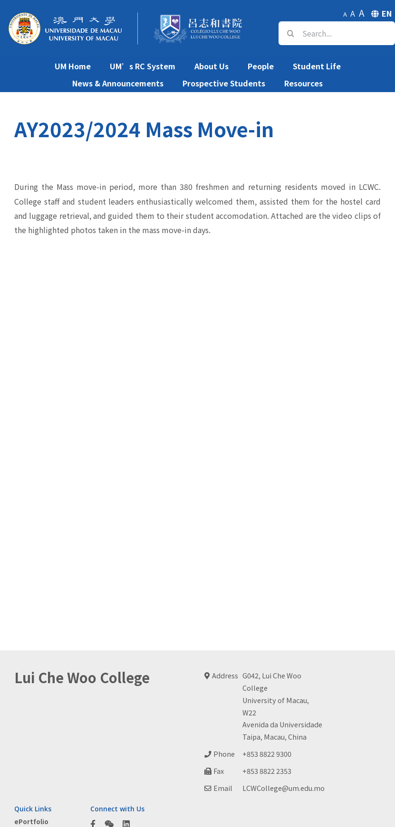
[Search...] (337, 33)
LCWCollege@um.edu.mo (283, 788)
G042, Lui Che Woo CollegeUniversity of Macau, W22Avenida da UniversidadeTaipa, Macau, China (282, 706)
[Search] (290, 33)
